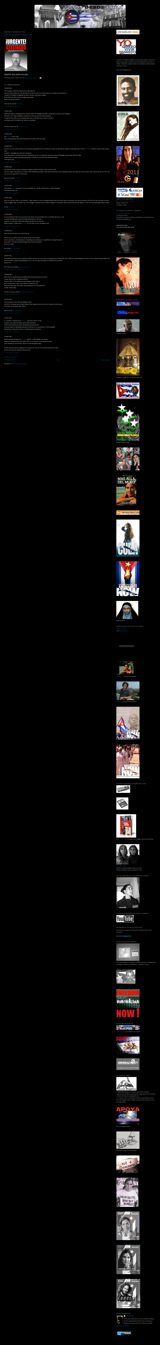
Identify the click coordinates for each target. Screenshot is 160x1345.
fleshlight (9, 136)
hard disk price (17, 310)
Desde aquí (119, 701)
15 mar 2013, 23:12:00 (12, 106)
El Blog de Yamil (121, 866)
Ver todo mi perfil (122, 1325)
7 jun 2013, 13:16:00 (11, 352)
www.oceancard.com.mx (122, 213)
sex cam (18, 178)
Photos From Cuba (121, 628)
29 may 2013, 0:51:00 (11, 294)
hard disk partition (15, 248)
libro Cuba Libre (122, 839)
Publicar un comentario (10, 357)
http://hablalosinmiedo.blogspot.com (17, 35)
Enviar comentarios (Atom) (19, 363)
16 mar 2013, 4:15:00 (11, 129)
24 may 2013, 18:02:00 (12, 226)
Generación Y (119, 676)
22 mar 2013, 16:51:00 (12, 162)
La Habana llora (120, 1031)
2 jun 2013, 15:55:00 (11, 332)
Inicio (58, 360)
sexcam (14, 188)
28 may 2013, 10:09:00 (12, 269)
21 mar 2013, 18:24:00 (12, 141)
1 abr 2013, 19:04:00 (11, 193)
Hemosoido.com (123, 631)
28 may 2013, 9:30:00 (11, 251)
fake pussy (19, 103)
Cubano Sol (130, 1315)
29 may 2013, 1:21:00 (11, 313)
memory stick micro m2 (24, 267)
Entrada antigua (106, 360)
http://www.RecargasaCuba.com (124, 201)
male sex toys (23, 126)
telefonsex (24, 320)
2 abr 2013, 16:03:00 (11, 209)
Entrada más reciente (9, 360)
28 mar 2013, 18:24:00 (12, 181)
